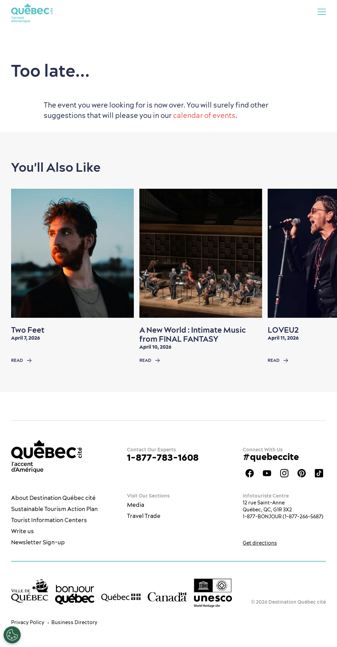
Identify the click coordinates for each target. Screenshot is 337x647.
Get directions (260, 543)
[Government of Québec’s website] (120, 597)
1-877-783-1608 (163, 457)
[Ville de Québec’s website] (29, 591)
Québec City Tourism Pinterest (302, 473)
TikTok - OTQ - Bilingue (319, 473)
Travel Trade (144, 515)
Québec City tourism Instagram (284, 473)
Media (135, 504)
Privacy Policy (27, 622)
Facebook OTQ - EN (250, 473)
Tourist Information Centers (49, 520)
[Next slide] (318, 253)
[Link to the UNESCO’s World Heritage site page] (213, 593)
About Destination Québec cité (53, 497)
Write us (22, 531)
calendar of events (204, 115)
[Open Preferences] (12, 635)
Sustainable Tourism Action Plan (54, 508)
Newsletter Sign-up (38, 542)
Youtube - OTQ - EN (267, 473)
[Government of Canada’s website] (167, 596)
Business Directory (74, 622)
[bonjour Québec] (74, 594)
